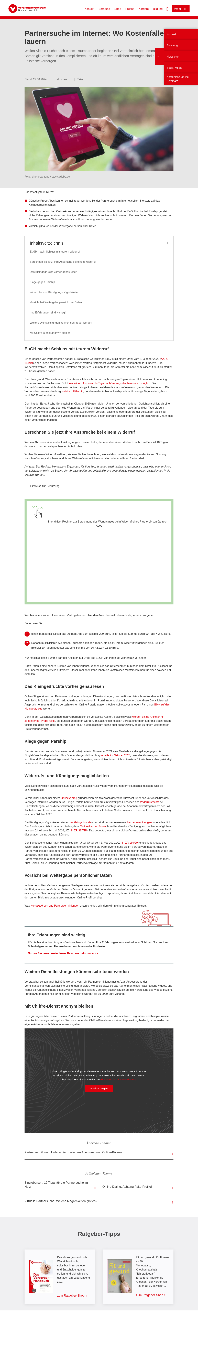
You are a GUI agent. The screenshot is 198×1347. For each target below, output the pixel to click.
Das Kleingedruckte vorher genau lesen (53, 271)
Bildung (158, 8)
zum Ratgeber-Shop (70, 1295)
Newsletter (173, 56)
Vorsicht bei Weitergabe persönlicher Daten (56, 302)
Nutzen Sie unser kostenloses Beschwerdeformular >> (63, 953)
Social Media (174, 67)
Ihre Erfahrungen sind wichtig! (48, 312)
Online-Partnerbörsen (93, 826)
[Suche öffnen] (167, 8)
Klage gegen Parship (42, 282)
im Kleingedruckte (80, 822)
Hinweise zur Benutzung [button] (42, 486)
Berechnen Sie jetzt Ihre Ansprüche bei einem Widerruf (63, 261)
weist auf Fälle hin (72, 391)
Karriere (144, 8)
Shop (117, 8)
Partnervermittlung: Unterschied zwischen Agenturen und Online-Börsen (73, 1152)
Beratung (104, 8)
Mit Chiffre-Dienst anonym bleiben (50, 332)
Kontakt (89, 8)
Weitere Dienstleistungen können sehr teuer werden (61, 322)
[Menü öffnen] (181, 8)
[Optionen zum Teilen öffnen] (78, 79)
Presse (129, 8)
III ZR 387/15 (79, 830)
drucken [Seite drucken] (62, 79)
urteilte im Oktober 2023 (115, 755)
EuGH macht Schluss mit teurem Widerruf (55, 251)
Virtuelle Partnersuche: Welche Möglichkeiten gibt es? (61, 1201)
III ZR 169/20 (130, 842)
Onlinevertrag (68, 798)
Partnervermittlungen (139, 822)
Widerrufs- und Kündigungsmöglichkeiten (54, 292)
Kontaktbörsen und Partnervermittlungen (55, 905)
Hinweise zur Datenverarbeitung (118, 1079)
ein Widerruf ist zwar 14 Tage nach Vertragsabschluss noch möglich (109, 383)
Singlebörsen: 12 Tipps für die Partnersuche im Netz (56, 1184)
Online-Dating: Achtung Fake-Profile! (127, 1186)
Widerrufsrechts (149, 802)
